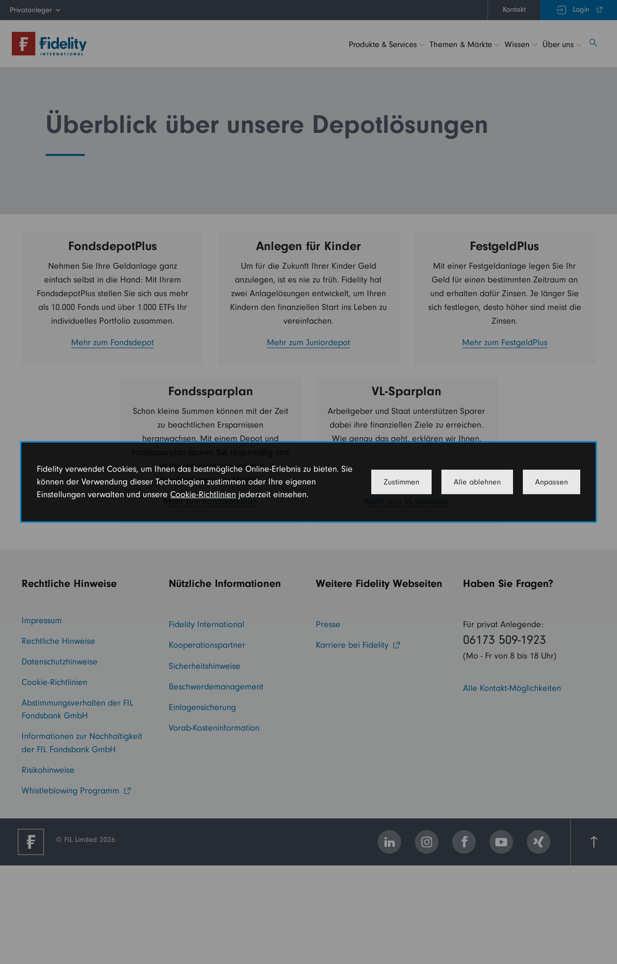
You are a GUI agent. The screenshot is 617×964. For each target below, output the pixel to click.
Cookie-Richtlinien (203, 494)
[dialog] (308, 482)
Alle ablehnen (477, 482)
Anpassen (551, 482)
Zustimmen (401, 482)
